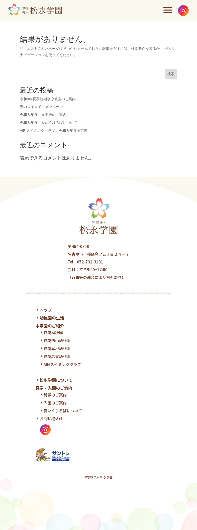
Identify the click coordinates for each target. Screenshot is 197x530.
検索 (170, 74)
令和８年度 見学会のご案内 (43, 115)
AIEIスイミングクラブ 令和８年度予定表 (53, 131)
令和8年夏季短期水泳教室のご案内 (48, 99)
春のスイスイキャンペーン (41, 107)
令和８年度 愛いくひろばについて (48, 123)
